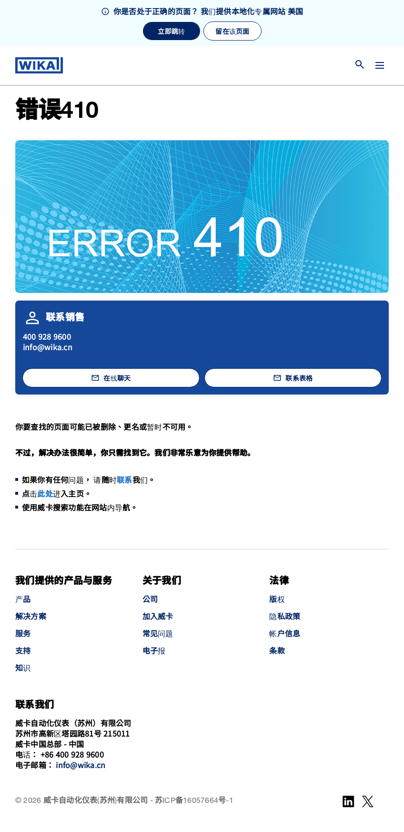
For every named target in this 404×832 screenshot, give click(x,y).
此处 (44, 494)
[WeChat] (368, 801)
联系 (124, 480)
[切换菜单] (380, 65)
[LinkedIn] (348, 801)
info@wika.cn (47, 347)
